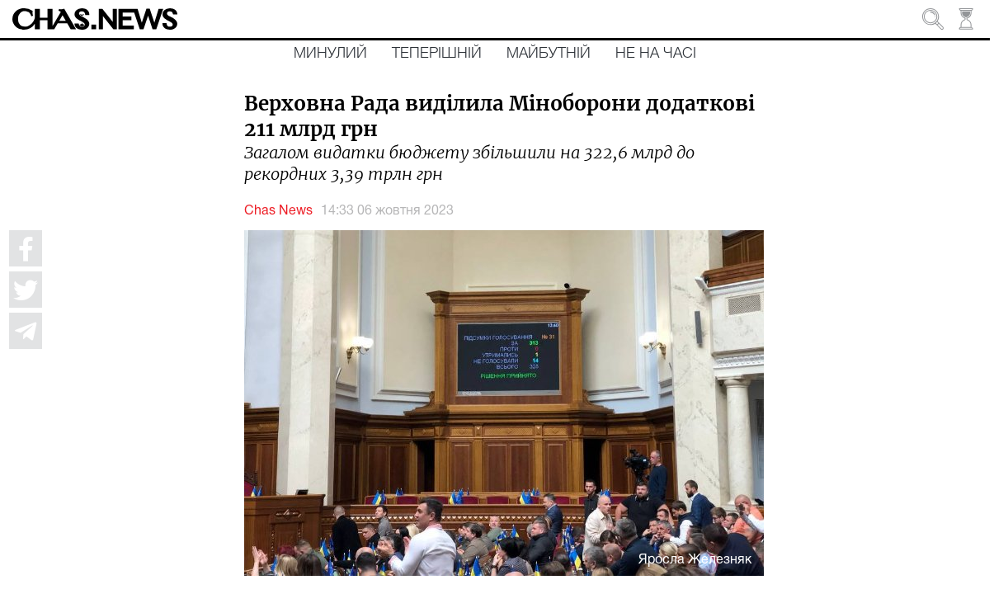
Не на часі (655, 53)
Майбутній (548, 53)
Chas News (278, 211)
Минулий (330, 53)
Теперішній (437, 53)
